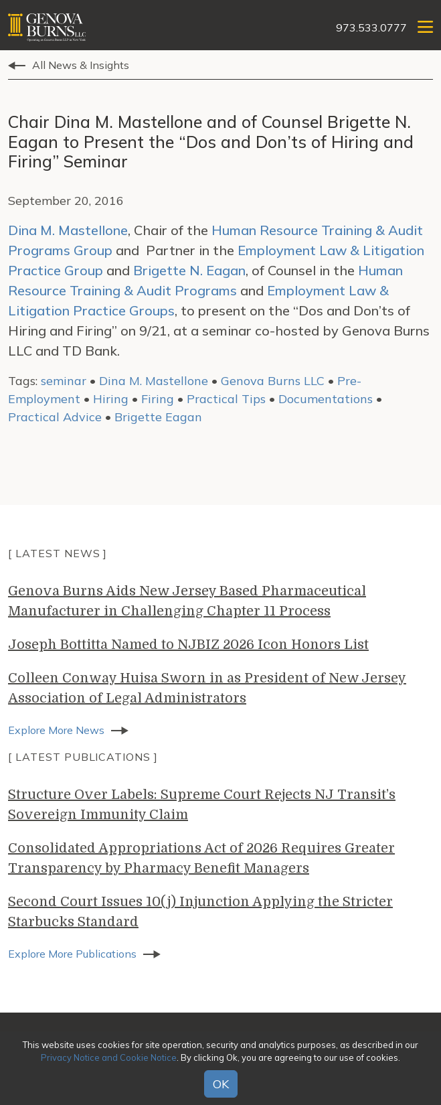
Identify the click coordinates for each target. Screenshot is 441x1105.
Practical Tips (226, 399)
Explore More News (56, 730)
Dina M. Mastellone (68, 230)
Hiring (110, 399)
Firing (157, 399)
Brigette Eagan (158, 417)
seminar (63, 380)
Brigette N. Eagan (189, 270)
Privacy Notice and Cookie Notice (109, 1057)
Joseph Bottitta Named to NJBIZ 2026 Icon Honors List (188, 644)
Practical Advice (55, 417)
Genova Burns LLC (273, 380)
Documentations (325, 399)
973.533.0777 (371, 27)
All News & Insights (80, 65)
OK (221, 1084)
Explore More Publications (72, 953)
